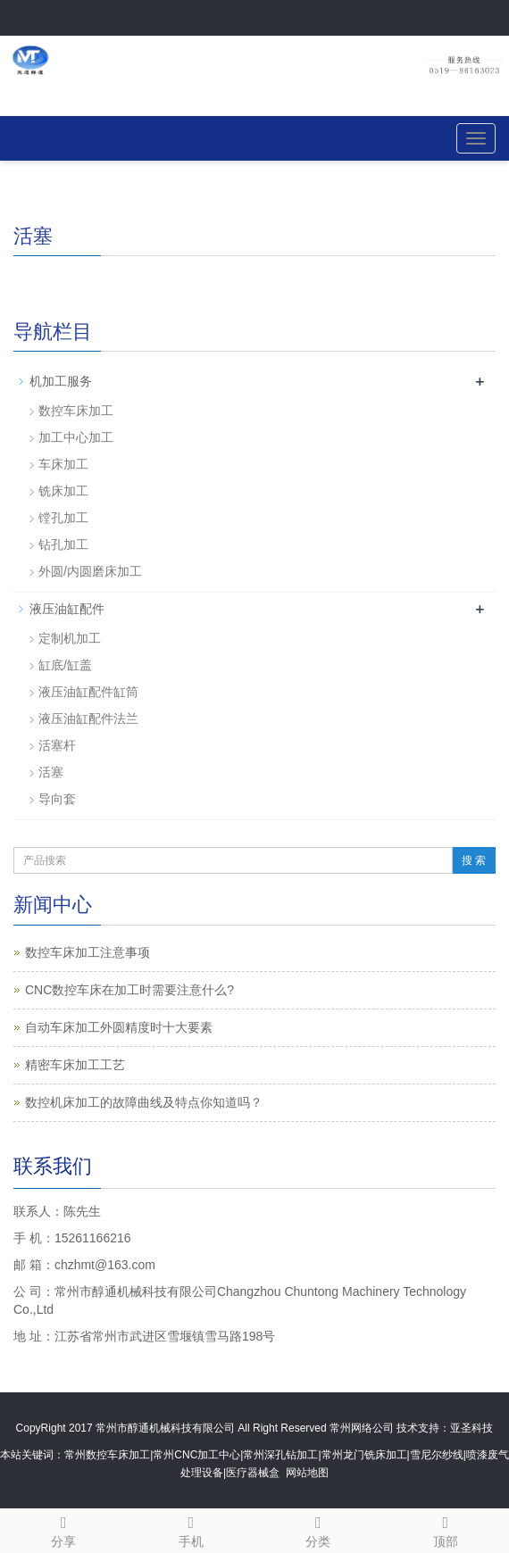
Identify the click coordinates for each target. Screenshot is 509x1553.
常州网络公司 (362, 1428)
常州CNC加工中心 (196, 1455)
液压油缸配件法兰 (88, 718)
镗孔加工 (63, 518)
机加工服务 (60, 381)
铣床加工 (63, 491)
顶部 (446, 1529)
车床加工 (63, 464)
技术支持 (417, 1428)
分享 (64, 1529)
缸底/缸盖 (65, 665)
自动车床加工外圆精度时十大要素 (119, 1027)
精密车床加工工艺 (75, 1065)
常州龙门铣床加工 (364, 1455)
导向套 (57, 799)
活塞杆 (57, 745)
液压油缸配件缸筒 (88, 692)
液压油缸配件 (66, 609)
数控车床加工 (75, 410)
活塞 (50, 772)
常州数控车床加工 (107, 1455)
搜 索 (474, 860)
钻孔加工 (63, 544)
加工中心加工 (75, 437)
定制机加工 (69, 638)
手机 (191, 1529)
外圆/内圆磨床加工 (90, 571)
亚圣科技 (471, 1428)
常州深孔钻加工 (280, 1455)
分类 (318, 1529)
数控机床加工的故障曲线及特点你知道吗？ (144, 1102)
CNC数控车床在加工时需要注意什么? (129, 990)
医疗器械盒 (253, 1472)
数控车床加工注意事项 (87, 952)
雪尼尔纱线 (436, 1455)
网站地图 (307, 1472)
